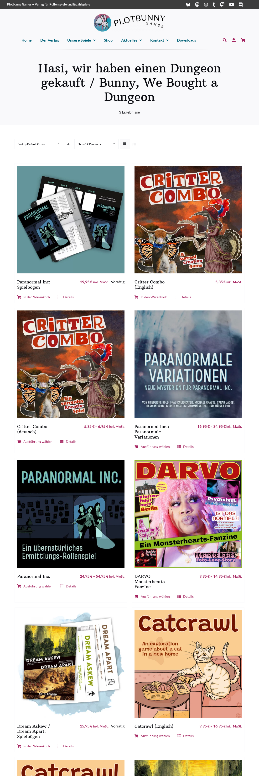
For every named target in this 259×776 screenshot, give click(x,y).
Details (65, 297)
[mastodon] (197, 4)
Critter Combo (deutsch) (32, 429)
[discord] (241, 4)
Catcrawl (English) (154, 726)
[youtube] (231, 4)
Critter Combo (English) (150, 284)
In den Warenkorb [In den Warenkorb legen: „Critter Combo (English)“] (151, 297)
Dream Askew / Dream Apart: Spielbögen (33, 731)
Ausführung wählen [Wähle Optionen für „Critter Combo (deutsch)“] (34, 442)
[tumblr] (214, 4)
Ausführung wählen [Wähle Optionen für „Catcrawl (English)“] (152, 736)
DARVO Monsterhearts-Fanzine (151, 581)
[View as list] (134, 144)
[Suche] (224, 40)
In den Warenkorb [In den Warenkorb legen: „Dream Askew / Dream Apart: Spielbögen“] (33, 746)
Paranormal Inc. (33, 576)
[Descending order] (68, 144)
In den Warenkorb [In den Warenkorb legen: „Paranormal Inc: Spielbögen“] (33, 297)
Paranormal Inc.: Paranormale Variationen (152, 432)
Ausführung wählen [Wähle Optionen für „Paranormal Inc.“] (34, 586)
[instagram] (206, 4)
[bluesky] (188, 4)
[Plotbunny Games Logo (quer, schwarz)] (129, 15)
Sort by (31, 144)
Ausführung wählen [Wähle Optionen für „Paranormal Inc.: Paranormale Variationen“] (152, 447)
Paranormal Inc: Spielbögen (33, 284)
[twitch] (222, 4)
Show (89, 144)
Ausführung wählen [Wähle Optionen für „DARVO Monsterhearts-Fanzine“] (152, 596)
